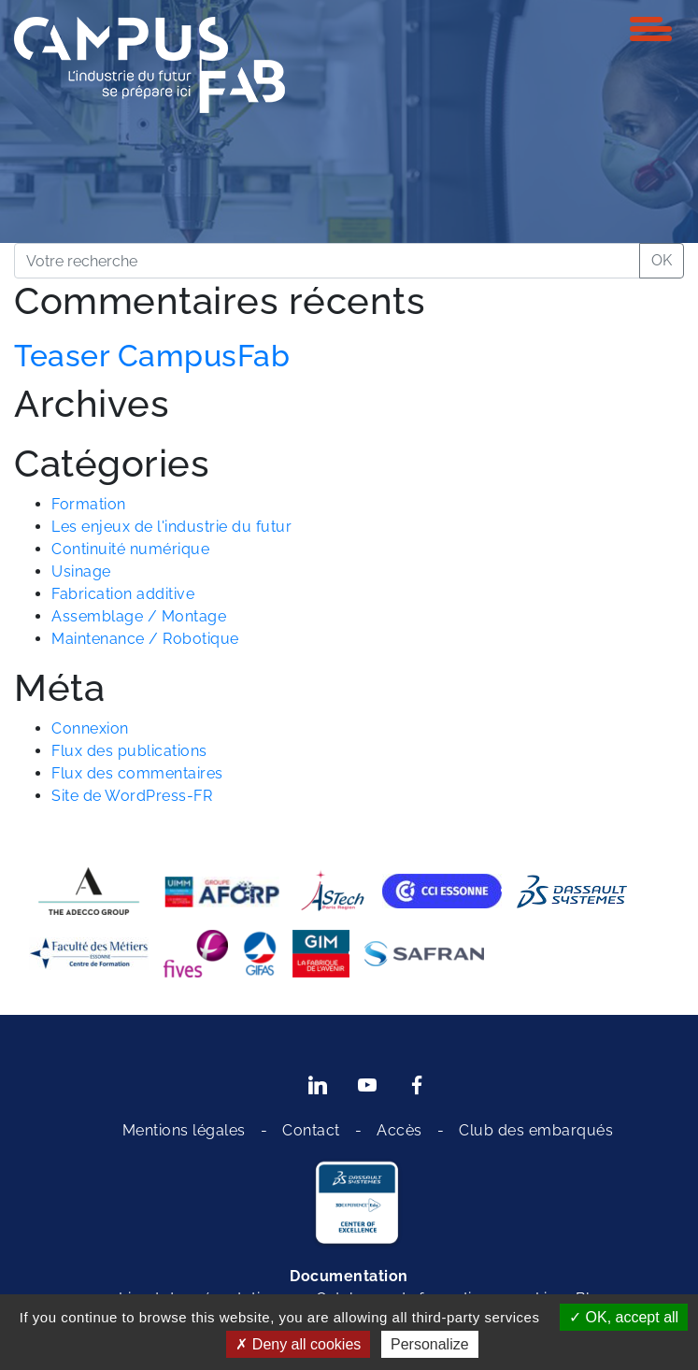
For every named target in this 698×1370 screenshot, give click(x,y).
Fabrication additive (122, 594)
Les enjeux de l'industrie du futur (171, 526)
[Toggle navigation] (651, 29)
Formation (88, 504)
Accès (399, 1130)
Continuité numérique (130, 549)
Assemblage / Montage (138, 616)
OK (661, 260)
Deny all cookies (298, 1344)
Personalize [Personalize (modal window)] (430, 1344)
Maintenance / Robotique (145, 639)
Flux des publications (129, 751)
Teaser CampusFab (152, 355)
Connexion (90, 728)
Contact (311, 1130)
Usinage (81, 571)
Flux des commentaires (137, 773)
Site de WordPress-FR (131, 796)
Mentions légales (184, 1130)
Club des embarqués (536, 1130)
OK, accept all (623, 1317)
